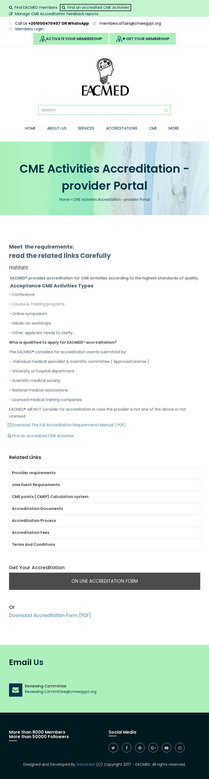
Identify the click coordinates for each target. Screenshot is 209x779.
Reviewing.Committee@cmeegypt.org (60, 691)
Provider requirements (34, 472)
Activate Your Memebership (71, 39)
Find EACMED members (36, 7)
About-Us (56, 128)
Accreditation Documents (37, 508)
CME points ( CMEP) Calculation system (50, 496)
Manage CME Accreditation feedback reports (57, 13)
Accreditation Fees (30, 532)
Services (86, 128)
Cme (153, 128)
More (174, 128)
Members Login (26, 29)
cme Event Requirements (36, 484)
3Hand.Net (85, 764)
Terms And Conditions (33, 544)
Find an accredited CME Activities (98, 7)
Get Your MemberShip (142, 39)
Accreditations (121, 128)
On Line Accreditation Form (104, 581)
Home (30, 128)
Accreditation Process (34, 520)
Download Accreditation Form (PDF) (50, 615)
